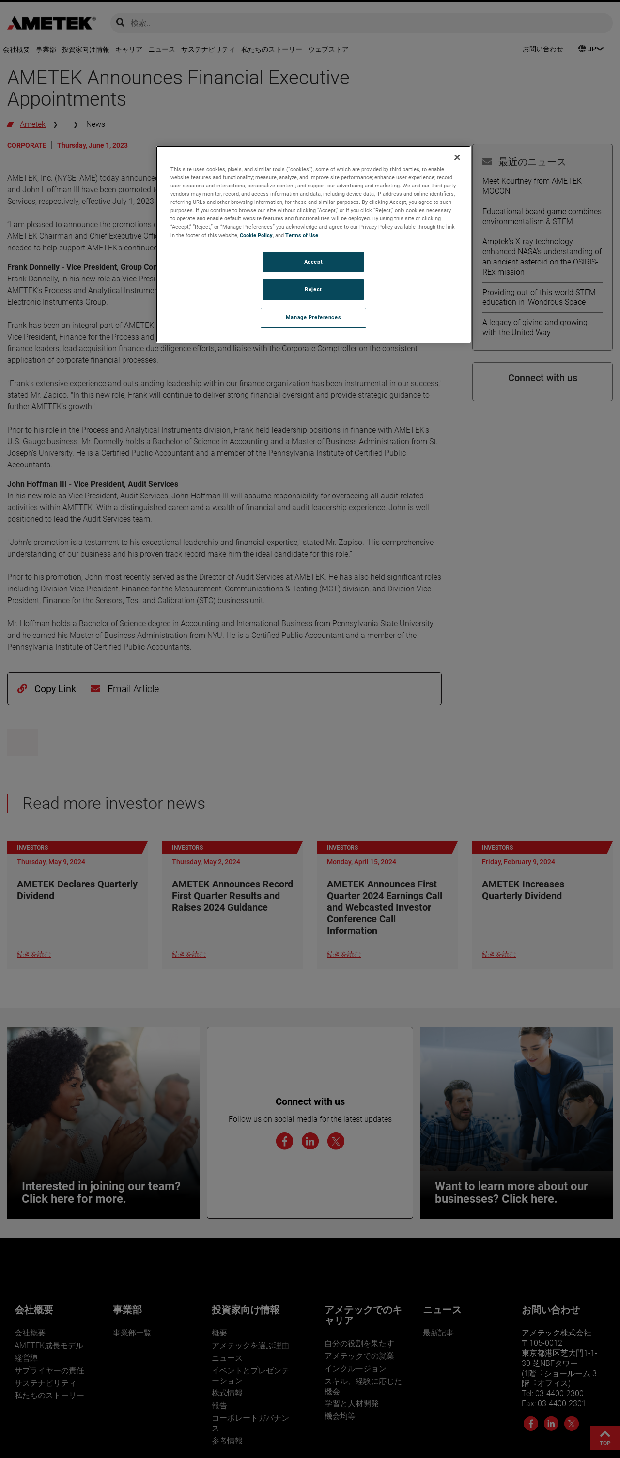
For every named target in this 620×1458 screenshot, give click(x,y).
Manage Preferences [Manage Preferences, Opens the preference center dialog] (313, 317)
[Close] (457, 157)
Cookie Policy (256, 235)
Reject (313, 289)
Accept (313, 261)
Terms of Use (301, 235)
